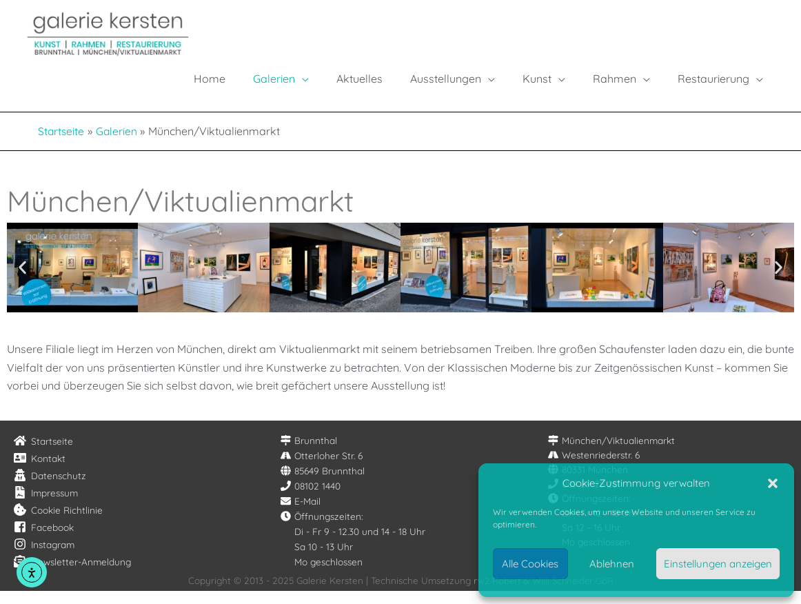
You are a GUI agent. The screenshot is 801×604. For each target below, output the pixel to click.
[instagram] (44, 558)
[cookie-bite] (58, 523)
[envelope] (301, 515)
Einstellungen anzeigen (718, 563)
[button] (773, 483)
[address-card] (39, 471)
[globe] (323, 484)
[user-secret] (50, 489)
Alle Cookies (530, 563)
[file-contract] (46, 506)
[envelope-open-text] (72, 575)
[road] (322, 469)
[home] (43, 454)
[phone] (311, 499)
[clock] (322, 530)
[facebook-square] (44, 540)
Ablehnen (611, 563)
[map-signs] (309, 454)
